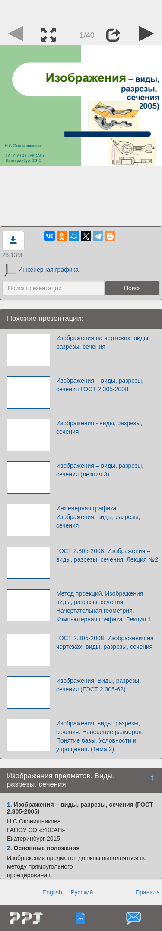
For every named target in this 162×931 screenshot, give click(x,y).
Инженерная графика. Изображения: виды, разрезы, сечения (98, 517)
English (52, 892)
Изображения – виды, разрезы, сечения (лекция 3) (99, 470)
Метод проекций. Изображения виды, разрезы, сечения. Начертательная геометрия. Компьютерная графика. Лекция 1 (103, 606)
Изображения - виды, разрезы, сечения (99, 427)
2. (9, 848)
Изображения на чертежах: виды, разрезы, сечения (103, 342)
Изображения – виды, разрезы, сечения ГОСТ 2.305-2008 (99, 385)
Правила (147, 892)
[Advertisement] (81, 11)
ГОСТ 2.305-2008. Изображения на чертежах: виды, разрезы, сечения (105, 642)
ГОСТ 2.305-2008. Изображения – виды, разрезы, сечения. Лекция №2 (107, 555)
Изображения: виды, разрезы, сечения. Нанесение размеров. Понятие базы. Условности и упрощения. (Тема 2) (99, 736)
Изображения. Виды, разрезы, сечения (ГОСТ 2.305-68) (98, 685)
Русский (81, 892)
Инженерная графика (41, 269)
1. (9, 804)
